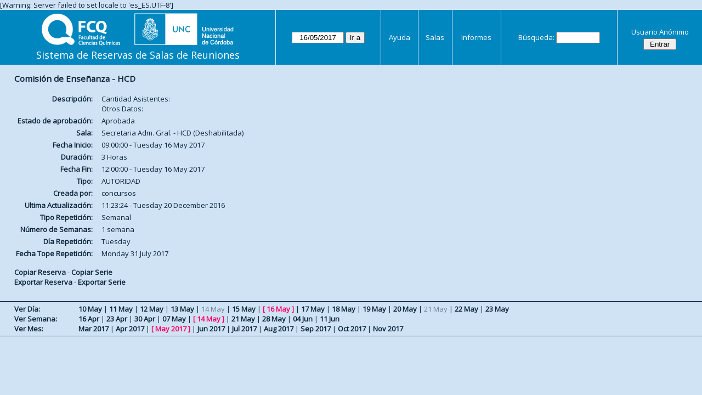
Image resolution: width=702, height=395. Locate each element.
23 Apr (116, 319)
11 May (121, 309)
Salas (435, 37)
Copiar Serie (91, 272)
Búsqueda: (536, 37)
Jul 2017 (244, 329)
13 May (182, 309)
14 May (208, 319)
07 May (174, 319)
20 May (405, 309)
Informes (476, 37)
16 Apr (88, 319)
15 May (244, 309)
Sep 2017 (316, 329)
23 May (497, 309)
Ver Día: (27, 309)
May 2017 (170, 329)
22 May (466, 309)
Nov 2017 (388, 329)
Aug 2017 (278, 329)
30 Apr (144, 319)
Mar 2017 (93, 329)
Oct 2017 (352, 329)
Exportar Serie (102, 282)
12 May (151, 309)
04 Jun (303, 319)
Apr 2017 (130, 329)
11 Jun (329, 319)
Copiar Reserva (40, 272)
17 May (313, 309)
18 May (343, 309)
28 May (274, 319)
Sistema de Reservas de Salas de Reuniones (138, 54)
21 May (243, 319)
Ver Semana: (35, 319)
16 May (278, 309)
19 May (374, 309)
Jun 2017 (211, 329)
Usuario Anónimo (660, 32)
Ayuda (399, 37)
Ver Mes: (28, 329)
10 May (90, 309)
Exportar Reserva (43, 282)
